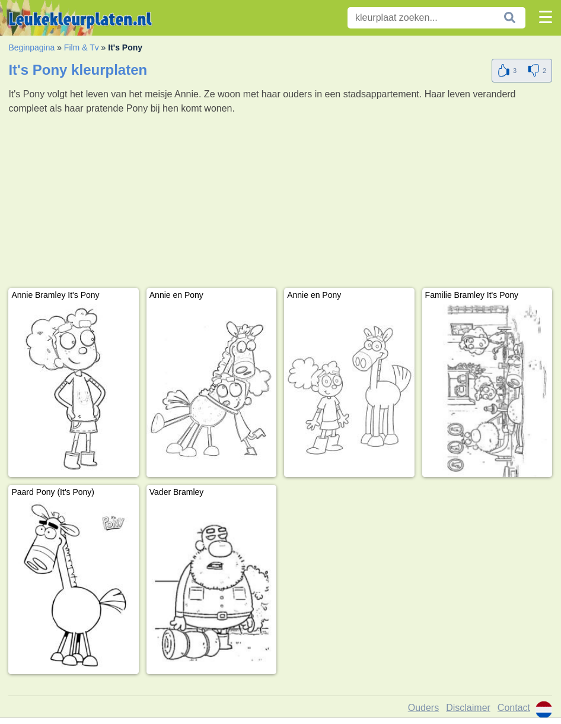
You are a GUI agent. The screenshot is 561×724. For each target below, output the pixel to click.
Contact (514, 708)
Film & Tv (81, 47)
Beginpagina (31, 47)
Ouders (423, 708)
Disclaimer (468, 708)
